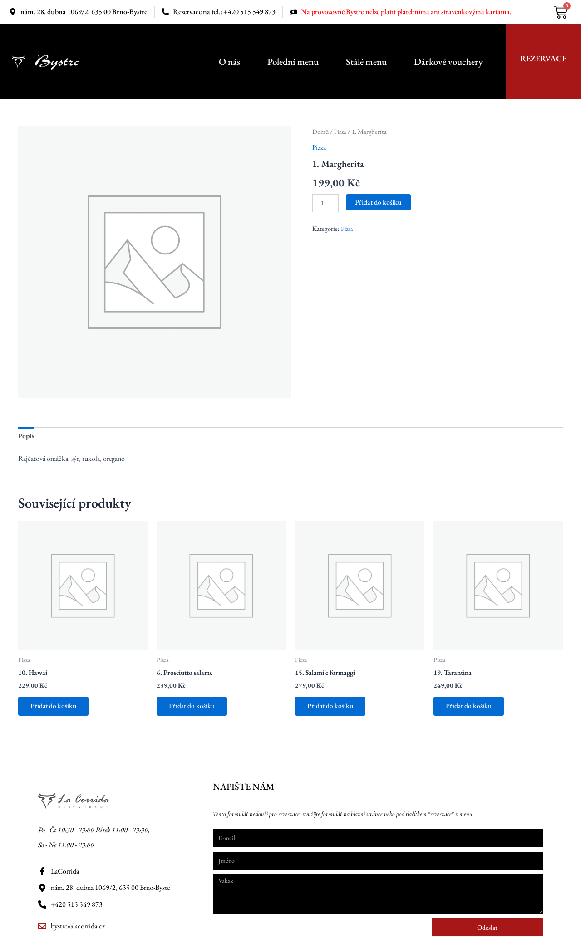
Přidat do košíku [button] (55, 708)
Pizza (341, 131)
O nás (229, 61)
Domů (320, 131)
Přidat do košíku (378, 201)
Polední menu (293, 61)
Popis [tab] (26, 436)
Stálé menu (366, 61)
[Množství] (325, 203)
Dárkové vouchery (448, 61)
